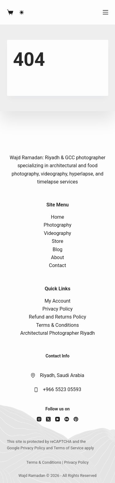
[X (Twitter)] (48, 419)
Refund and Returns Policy (57, 317)
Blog (58, 249)
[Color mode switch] (21, 12)
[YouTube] (57, 419)
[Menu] (105, 12)
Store (57, 241)
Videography (57, 233)
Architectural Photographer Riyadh (57, 333)
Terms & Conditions (57, 325)
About (57, 257)
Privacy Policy (57, 309)
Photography (57, 225)
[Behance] (66, 419)
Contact (57, 265)
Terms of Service (68, 448)
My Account (57, 301)
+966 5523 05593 (62, 389)
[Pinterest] (76, 419)
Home (57, 217)
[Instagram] (39, 419)
